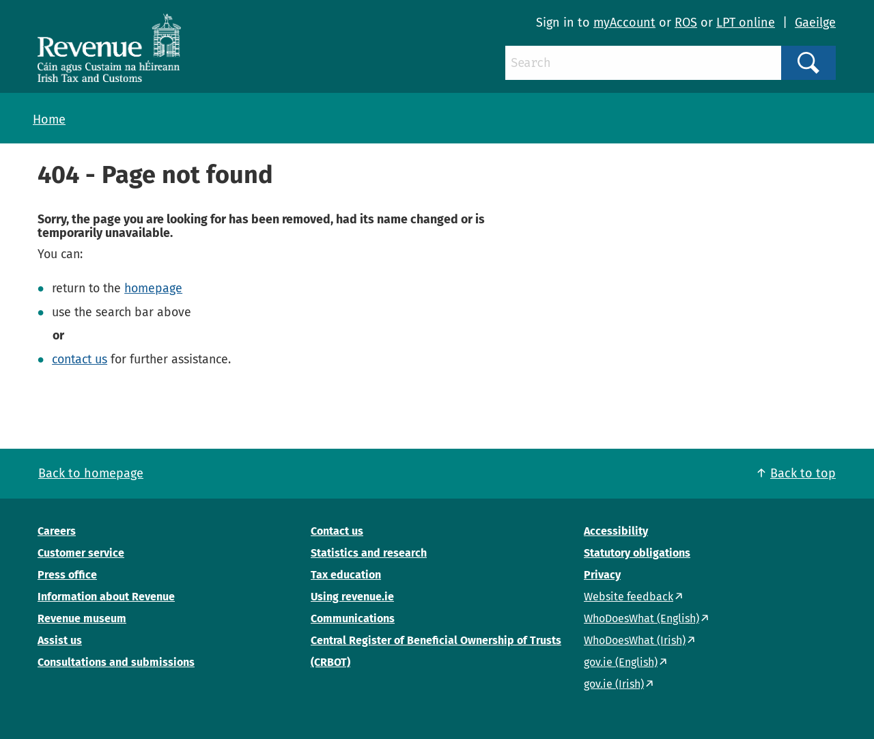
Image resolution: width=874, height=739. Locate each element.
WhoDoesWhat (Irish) (635, 640)
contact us (79, 359)
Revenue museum (82, 618)
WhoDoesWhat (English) (641, 618)
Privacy (602, 574)
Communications (353, 618)
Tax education (346, 574)
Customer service (81, 552)
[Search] (643, 63)
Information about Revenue (106, 596)
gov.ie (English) (621, 662)
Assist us (60, 640)
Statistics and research (369, 552)
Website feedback (628, 596)
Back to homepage (90, 473)
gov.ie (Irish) (614, 684)
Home (49, 119)
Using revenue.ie (352, 596)
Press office (67, 574)
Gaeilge (815, 22)
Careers (57, 531)
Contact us (337, 531)
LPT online (745, 22)
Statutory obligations (637, 552)
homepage (153, 288)
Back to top (803, 473)
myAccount (624, 22)
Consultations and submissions (116, 662)
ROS (686, 22)
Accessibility (616, 531)
